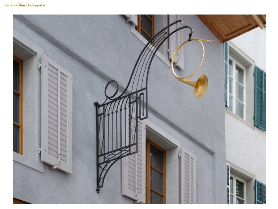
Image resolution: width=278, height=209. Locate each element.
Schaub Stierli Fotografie (24, 5)
